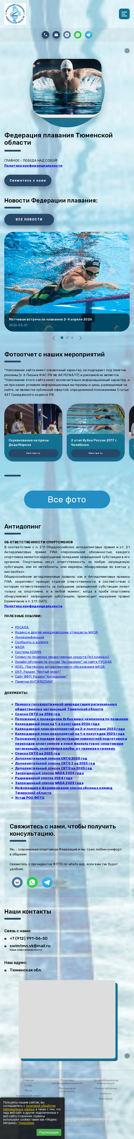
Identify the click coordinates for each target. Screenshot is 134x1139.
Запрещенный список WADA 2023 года (49, 783)
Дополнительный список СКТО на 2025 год (53, 768)
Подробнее (26, 1123)
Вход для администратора (67, 1110)
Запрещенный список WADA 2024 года (49, 773)
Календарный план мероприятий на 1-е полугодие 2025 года (70, 734)
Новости (106, 1093)
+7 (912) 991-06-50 (29, 938)
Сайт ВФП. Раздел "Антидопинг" (41, 677)
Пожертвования (106, 1088)
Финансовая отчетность (67, 1090)
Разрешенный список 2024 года (43, 778)
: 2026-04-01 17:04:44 (88, 1120)
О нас (28, 1085)
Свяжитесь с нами (28, 180)
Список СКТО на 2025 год (37, 753)
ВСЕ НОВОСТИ (29, 219)
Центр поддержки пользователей (67, 1125)
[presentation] (53, 337)
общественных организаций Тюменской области (59, 709)
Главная (28, 1080)
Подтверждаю (49, 1132)
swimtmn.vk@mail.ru (30, 945)
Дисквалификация (29, 637)
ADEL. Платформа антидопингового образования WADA (60, 667)
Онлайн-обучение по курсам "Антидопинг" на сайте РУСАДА (63, 662)
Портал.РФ (84, 1115)
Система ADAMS (28, 652)
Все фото (67, 499)
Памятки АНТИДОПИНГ (34, 681)
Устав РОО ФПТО (29, 798)
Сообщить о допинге (31, 642)
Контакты (105, 1098)
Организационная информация (105, 1082)
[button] (61, 337)
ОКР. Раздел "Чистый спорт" (38, 672)
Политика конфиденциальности (67, 1082)
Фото (28, 1090)
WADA (20, 647)
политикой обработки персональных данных (29, 1107)
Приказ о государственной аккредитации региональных (66, 704)
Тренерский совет (28, 1095)
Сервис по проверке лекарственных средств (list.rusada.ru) (62, 657)
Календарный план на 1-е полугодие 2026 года (57, 724)
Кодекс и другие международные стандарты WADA (56, 632)
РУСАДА (22, 627)
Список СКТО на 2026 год (37, 714)
